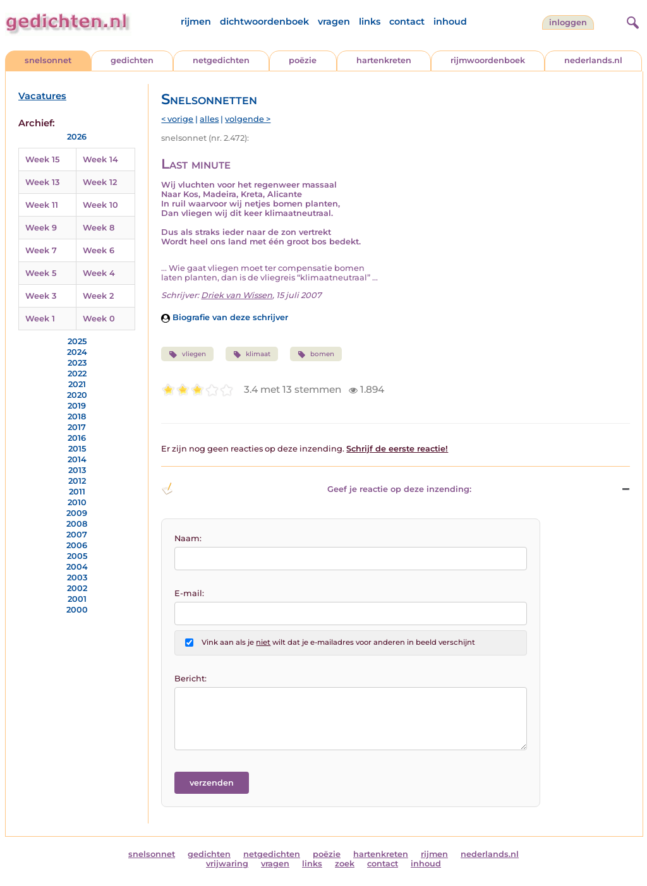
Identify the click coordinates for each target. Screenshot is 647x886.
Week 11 (41, 205)
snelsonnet (48, 60)
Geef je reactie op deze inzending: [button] (316, 489)
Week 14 (100, 159)
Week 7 (41, 250)
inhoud (450, 21)
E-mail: (189, 593)
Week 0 (99, 318)
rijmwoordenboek (487, 60)
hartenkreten (383, 60)
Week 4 (99, 273)
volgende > (247, 119)
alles (209, 119)
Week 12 (100, 182)
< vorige (177, 119)
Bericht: (190, 678)
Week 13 (42, 182)
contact (407, 21)
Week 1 (40, 318)
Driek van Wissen (236, 295)
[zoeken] (631, 21)
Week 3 (40, 296)
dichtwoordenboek (264, 21)
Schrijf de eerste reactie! (397, 448)
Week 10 (100, 205)
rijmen (196, 21)
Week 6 (98, 250)
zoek (344, 863)
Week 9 (41, 227)
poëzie (303, 60)
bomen (316, 354)
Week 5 (40, 273)
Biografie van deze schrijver (224, 317)
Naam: (188, 538)
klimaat (251, 354)
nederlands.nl (593, 60)
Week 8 (98, 227)
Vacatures (42, 96)
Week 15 (42, 159)
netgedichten (221, 60)
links (369, 21)
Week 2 (98, 296)
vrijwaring (227, 863)
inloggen (568, 22)
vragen (334, 21)
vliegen (187, 354)
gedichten (132, 60)
